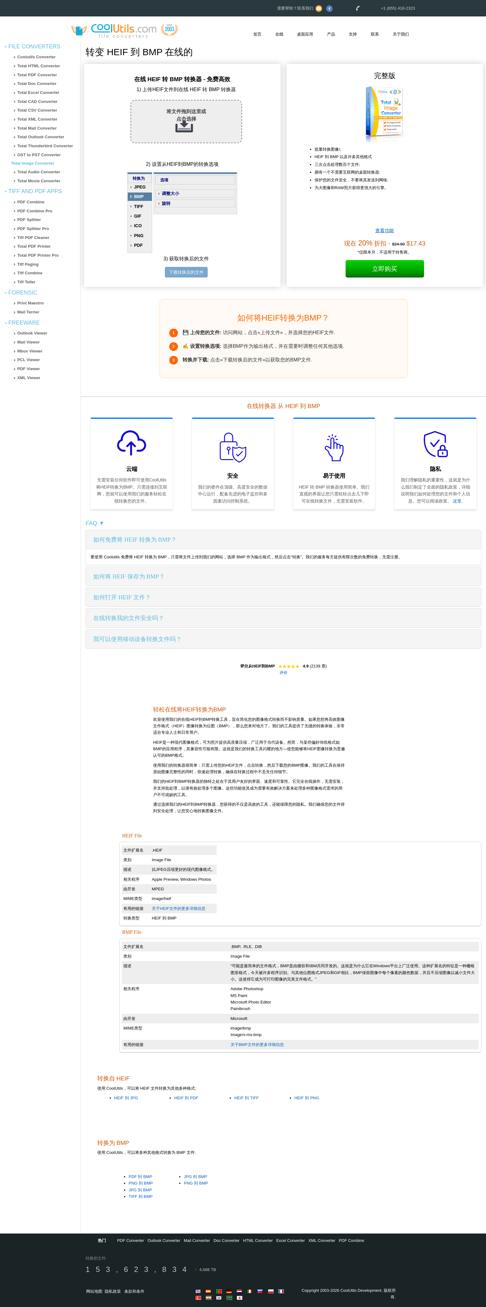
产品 (331, 34)
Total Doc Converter (36, 83)
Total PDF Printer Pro (38, 255)
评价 (284, 672)
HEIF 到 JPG (126, 1098)
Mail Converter (197, 1240)
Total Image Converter (33, 163)
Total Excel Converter (38, 92)
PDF (138, 245)
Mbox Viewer (29, 351)
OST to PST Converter (39, 155)
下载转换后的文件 (186, 272)
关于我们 (401, 34)
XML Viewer (28, 377)
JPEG (139, 186)
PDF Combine (30, 202)
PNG (138, 235)
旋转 (166, 203)
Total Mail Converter (37, 128)
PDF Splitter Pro (33, 228)
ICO (138, 225)
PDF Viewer (28, 368)
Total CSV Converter (37, 110)
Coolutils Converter (36, 57)
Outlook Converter (164, 1240)
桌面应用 (305, 34)
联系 (375, 34)
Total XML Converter (37, 119)
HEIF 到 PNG (306, 1098)
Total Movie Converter (38, 181)
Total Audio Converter (38, 172)
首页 (257, 34)
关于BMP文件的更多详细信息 (257, 1044)
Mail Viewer (28, 342)
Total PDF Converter (37, 75)
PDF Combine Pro (34, 211)
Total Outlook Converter (40, 137)
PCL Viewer (28, 359)
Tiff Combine (29, 273)
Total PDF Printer (34, 246)
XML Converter (321, 1240)
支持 (353, 34)
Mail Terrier (28, 312)
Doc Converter (227, 1240)
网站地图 (94, 1291)
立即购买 (384, 268)
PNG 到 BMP (141, 1183)
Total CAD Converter (37, 101)
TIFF (138, 206)
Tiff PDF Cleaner (33, 237)
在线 (279, 34)
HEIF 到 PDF (186, 1098)
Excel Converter (290, 1240)
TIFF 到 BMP (140, 1196)
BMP (139, 196)
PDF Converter (130, 1240)
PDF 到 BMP (140, 1176)
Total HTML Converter (38, 66)
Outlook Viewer (32, 333)
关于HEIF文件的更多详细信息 (178, 908)
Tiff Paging (28, 264)
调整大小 (170, 193)
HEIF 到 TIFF (246, 1098)
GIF (137, 216)
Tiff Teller (26, 282)
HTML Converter (258, 1240)
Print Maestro (30, 303)
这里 (457, 500)
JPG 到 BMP (140, 1190)
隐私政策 (113, 1291)
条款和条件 (134, 1291)
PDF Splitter (29, 219)
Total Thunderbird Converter (45, 146)
